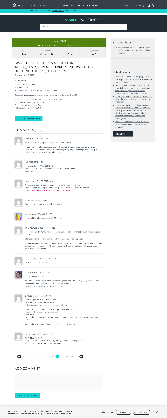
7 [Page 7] (43, 356)
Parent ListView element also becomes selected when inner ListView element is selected (132, 124)
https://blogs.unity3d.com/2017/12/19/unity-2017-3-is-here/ (48, 190)
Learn (81, 5)
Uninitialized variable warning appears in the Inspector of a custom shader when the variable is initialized (133, 79)
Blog (68, 10)
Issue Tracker (58, 10)
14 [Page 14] (76, 356)
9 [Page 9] (52, 356)
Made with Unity (67, 5)
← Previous (19, 356)
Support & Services (47, 5)
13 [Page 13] (72, 356)
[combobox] (83, 27)
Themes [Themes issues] (18, 75)
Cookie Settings (106, 412)
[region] (83, 412)
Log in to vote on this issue (28, 118)
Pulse (74, 10)
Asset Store (126, 5)
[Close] (156, 412)
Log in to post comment (27, 396)
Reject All (123, 412)
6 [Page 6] (38, 356)
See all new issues (122, 134)
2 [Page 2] (28, 356)
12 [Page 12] (67, 356)
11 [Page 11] (62, 356)
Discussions (34, 10)
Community (92, 5)
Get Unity (140, 5)
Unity (32, 5)
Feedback (46, 10)
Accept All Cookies (141, 412)
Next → (81, 356)
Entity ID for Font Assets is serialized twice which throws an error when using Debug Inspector (133, 99)
